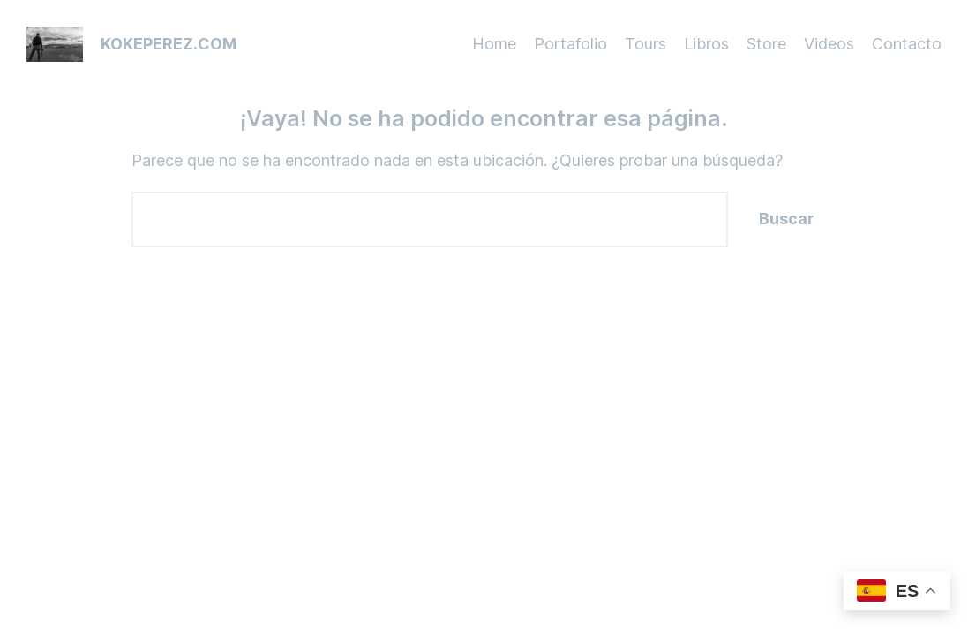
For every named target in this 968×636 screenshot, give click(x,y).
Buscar (786, 218)
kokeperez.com (168, 43)
